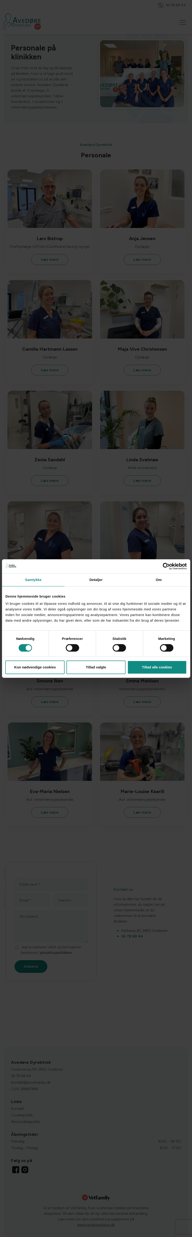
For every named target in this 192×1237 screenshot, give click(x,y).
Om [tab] (159, 580)
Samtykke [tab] (33, 580)
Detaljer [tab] (96, 580)
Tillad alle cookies (157, 667)
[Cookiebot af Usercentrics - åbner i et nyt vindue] (166, 566)
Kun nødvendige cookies (35, 667)
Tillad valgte (96, 667)
